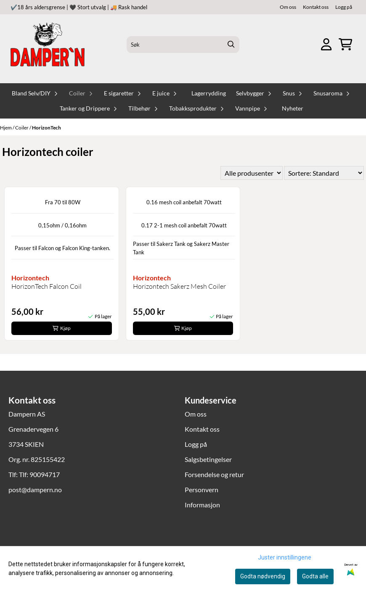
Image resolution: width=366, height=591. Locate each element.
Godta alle (315, 576)
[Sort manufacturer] (251, 173)
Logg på (343, 7)
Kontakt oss (316, 7)
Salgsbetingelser (208, 459)
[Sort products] (324, 173)
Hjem (6, 127)
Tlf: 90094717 (39, 474)
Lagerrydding (208, 93)
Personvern (201, 489)
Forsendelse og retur (214, 474)
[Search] (231, 44)
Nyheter (292, 108)
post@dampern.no (35, 489)
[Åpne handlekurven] (345, 44)
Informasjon (202, 505)
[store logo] (48, 44)
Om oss (288, 7)
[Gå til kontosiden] (326, 44)
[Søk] (183, 44)
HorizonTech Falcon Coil (46, 286)
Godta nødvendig (262, 576)
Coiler (22, 127)
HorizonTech (46, 127)
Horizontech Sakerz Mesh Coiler (179, 286)
